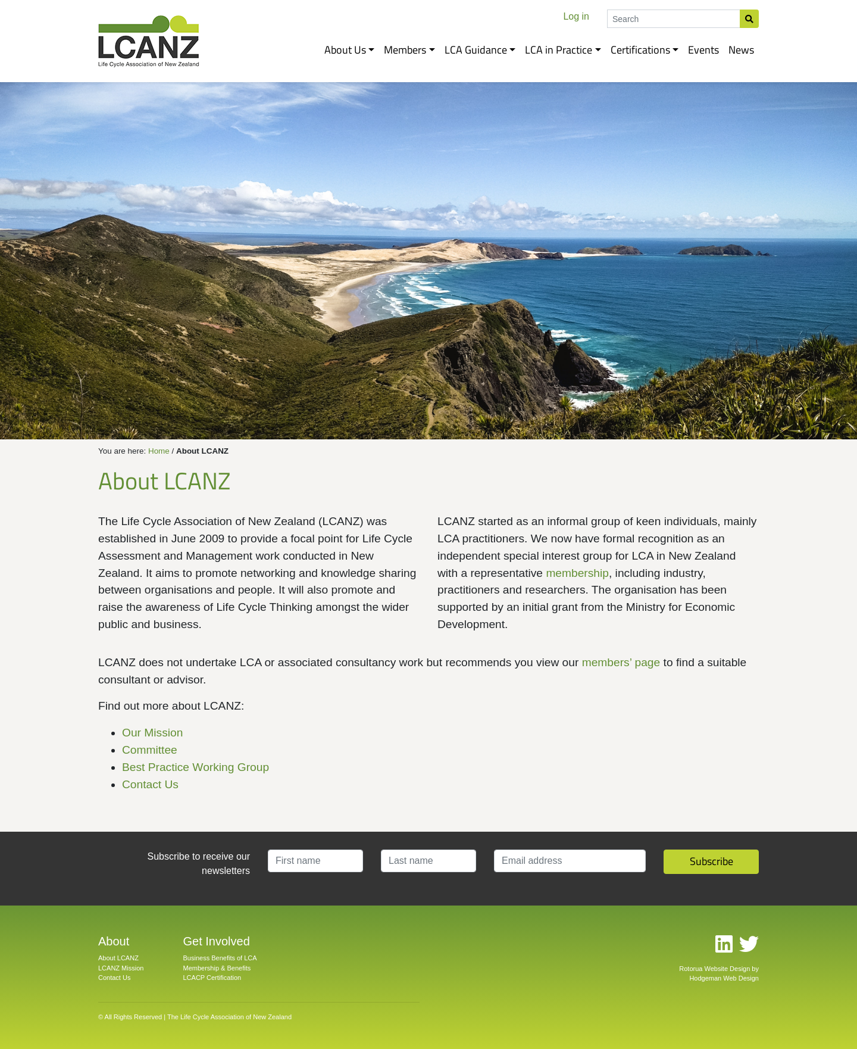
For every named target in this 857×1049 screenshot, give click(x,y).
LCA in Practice (558, 50)
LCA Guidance (476, 50)
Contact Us (150, 784)
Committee (149, 750)
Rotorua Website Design (714, 968)
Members (405, 50)
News (741, 50)
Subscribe (711, 861)
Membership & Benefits (217, 968)
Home (159, 451)
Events (703, 50)
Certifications (640, 50)
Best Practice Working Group (195, 767)
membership (577, 573)
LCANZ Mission (120, 968)
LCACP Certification (212, 977)
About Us (345, 50)
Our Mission (152, 732)
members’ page (621, 662)
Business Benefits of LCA (220, 957)
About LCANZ (118, 957)
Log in (576, 16)
